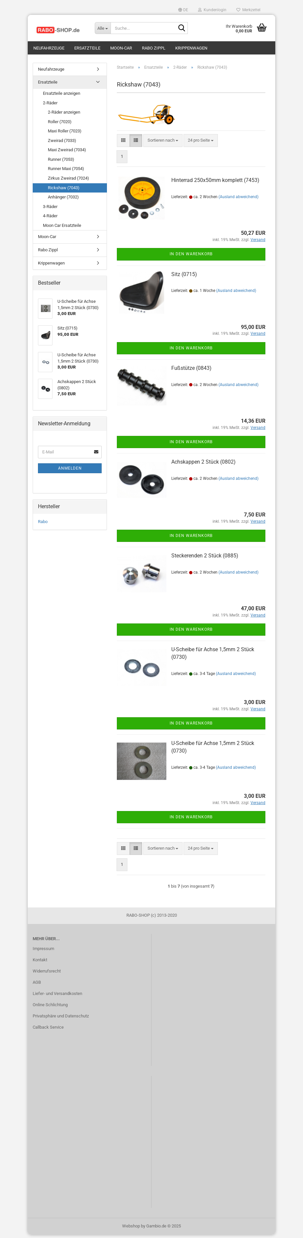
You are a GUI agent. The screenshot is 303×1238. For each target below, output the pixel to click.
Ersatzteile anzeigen (61, 96)
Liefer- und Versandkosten (57, 996)
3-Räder (50, 209)
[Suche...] (103, 28)
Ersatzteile (87, 48)
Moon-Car (121, 48)
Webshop (131, 1229)
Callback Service (48, 1030)
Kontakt (40, 963)
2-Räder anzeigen (64, 115)
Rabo (43, 524)
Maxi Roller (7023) (65, 134)
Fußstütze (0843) (191, 371)
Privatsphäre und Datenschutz (61, 1019)
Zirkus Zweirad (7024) (68, 181)
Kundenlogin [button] (212, 10)
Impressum (43, 952)
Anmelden (70, 471)
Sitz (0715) (184, 277)
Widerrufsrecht (47, 974)
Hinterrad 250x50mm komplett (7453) (215, 184)
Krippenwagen (191, 48)
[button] (183, 10)
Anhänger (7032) (63, 200)
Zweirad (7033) (62, 143)
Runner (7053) (61, 162)
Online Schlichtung (50, 1008)
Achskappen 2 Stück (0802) (203, 465)
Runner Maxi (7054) (66, 172)
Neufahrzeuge (48, 48)
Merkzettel (248, 10)
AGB (37, 985)
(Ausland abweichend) (238, 200)
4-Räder (50, 219)
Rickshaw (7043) (64, 191)
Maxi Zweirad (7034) (67, 153)
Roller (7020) (60, 125)
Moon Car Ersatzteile (62, 228)
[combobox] (163, 143)
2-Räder (50, 106)
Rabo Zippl (153, 48)
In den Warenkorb (191, 257)
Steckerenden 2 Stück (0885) (204, 559)
